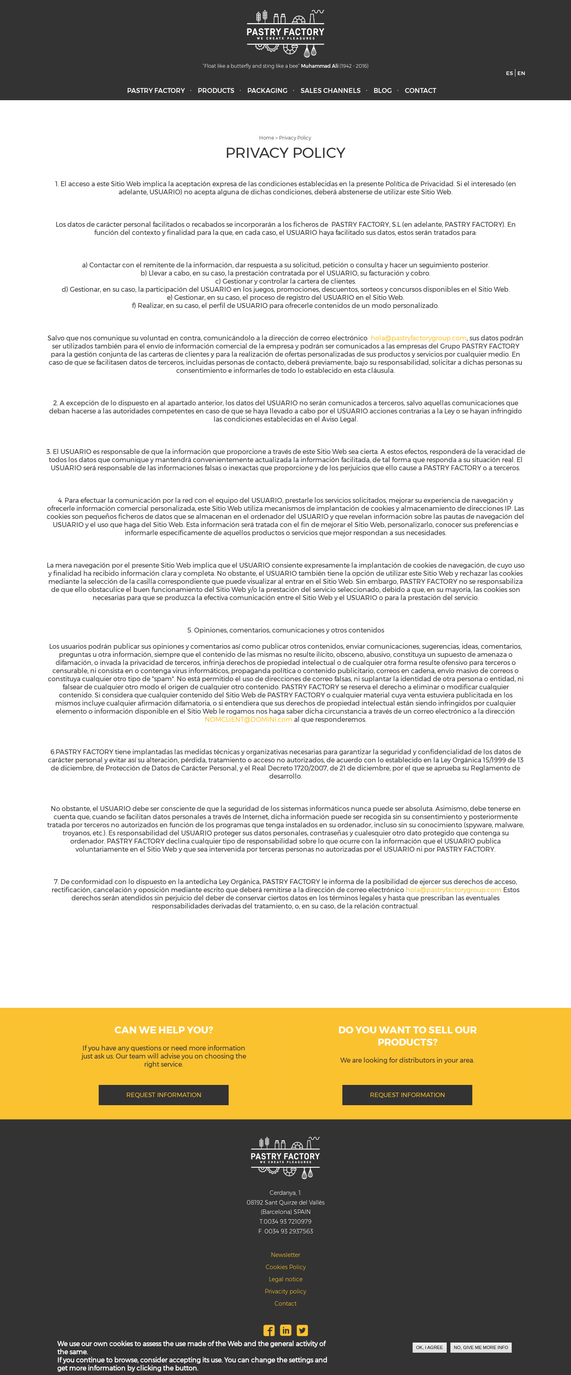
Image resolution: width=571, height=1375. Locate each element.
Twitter (302, 1330)
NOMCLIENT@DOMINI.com (248, 719)
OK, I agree (429, 1348)
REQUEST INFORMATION (163, 1095)
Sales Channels (331, 91)
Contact (420, 91)
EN (521, 73)
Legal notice (286, 1279)
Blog (383, 91)
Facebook (269, 1330)
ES (509, 73)
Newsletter (285, 1255)
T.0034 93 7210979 (285, 1221)
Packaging (267, 91)
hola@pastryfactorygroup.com (419, 338)
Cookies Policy (286, 1267)
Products (216, 91)
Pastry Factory (156, 91)
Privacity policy (285, 1291)
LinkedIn (285, 1330)
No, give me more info (481, 1348)
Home (266, 138)
